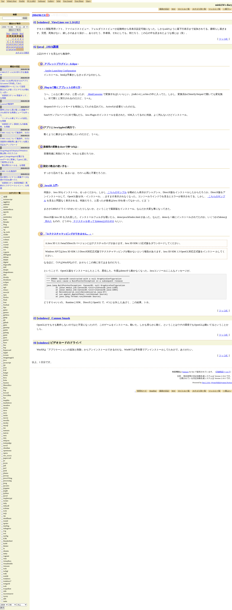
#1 (34, 22)
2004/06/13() (41, 15)
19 (22, 44)
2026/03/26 (25, 130)
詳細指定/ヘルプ (223, 376)
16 (15, 44)
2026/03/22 (25, 174)
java (40, 46)
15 (12, 44)
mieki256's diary (223, 5)
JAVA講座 (52, 46)
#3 (34, 322)
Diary (88, 1)
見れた (48, 221)
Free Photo (79, 1)
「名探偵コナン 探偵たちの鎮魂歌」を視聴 (14, 125)
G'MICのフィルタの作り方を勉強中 (14, 73)
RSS (173, 9)
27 (7, 49)
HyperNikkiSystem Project (221, 387)
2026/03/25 (25, 135)
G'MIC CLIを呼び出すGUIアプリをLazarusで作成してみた (14, 82)
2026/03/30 (25, 69)
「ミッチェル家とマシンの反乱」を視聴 (14, 119)
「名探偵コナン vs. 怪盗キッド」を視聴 (14, 96)
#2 (34, 46)
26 (22, 47)
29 (12, 49)
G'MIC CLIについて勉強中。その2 (14, 138)
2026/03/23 (25, 168)
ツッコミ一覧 (214, 9)
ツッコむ (223, 39)
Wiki (58, 1)
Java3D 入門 (50, 185)
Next (21, 33)
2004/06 (15, 33)
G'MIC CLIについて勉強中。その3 (14, 132)
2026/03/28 (25, 101)
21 (10, 47)
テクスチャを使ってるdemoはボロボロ (93, 221)
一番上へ (227, 395)
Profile (21, 1)
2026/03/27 (25, 107)
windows (43, 22)
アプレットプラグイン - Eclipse (60, 64)
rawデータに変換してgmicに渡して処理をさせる (14, 160)
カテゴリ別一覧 (199, 9)
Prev (8, 33)
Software (41, 1)
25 (20, 47)
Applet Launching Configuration (60, 70)
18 (20, 44)
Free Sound (67, 1)
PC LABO (31, 1)
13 (7, 44)
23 (15, 47)
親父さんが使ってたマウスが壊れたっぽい (14, 90)
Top (2, 1)
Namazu (185, 376)
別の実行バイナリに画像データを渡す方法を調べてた (14, 178)
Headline (152, 395)
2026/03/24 (25, 148)
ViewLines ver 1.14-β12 (65, 22)
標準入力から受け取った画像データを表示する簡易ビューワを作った (14, 112)
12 (22, 41)
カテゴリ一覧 (15, 193)
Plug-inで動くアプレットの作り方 (62, 87)
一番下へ (227, 9)
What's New (11, 1)
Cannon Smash (60, 322)
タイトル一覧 (184, 9)
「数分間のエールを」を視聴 (12, 165)
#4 (34, 347)
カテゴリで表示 (22, 53)
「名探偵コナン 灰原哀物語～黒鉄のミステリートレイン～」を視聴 (14, 185)
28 (10, 49)
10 (17, 41)
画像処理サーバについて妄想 (12, 86)
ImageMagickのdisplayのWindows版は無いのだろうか (14, 152)
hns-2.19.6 (206, 387)
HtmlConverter (95, 94)
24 (17, 47)
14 (10, 44)
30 (15, 49)
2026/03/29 (25, 78)
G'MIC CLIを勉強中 (8, 171)
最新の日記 (164, 9)
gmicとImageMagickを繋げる (12, 156)
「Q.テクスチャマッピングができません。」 (68, 234)
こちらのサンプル (117, 192)
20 (7, 47)
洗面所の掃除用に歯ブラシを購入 (14, 141)
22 (12, 47)
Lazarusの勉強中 (7, 104)
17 (17, 44)
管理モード (142, 395)
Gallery (51, 1)
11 (20, 41)
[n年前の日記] (59, 15)
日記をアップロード (8, 145)
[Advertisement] (178, 405)
